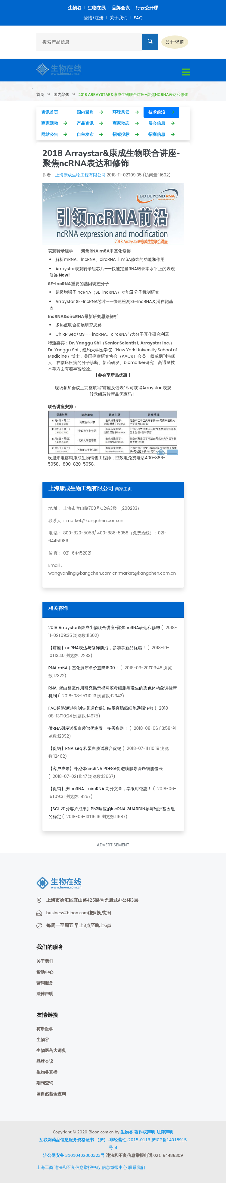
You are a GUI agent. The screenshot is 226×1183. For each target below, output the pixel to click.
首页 (40, 94)
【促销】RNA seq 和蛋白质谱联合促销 (85, 748)
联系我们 (136, 1167)
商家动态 (126, 123)
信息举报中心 (114, 1167)
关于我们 (119, 17)
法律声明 (44, 994)
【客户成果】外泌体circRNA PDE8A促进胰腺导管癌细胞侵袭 (105, 769)
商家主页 (123, 489)
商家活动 (54, 123)
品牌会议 (121, 8)
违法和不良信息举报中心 (77, 1167)
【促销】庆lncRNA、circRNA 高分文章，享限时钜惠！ (100, 789)
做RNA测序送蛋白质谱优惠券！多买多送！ (88, 728)
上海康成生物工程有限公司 (80, 175)
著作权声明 (144, 1132)
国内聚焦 (61, 94)
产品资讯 (90, 123)
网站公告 (54, 134)
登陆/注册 (93, 17)
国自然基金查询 (51, 1094)
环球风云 (126, 112)
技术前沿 (161, 112)
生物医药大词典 (51, 1050)
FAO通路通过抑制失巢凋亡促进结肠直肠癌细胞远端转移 (101, 708)
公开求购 (174, 41)
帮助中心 (44, 972)
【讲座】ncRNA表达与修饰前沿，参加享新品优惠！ (97, 648)
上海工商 (44, 1167)
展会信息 (161, 123)
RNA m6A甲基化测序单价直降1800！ (83, 668)
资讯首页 (54, 112)
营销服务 (44, 983)
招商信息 (161, 134)
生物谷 (75, 8)
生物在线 (97, 8)
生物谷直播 (46, 1072)
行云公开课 (147, 8)
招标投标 (126, 134)
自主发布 (90, 134)
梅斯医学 (44, 1029)
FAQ (138, 17)
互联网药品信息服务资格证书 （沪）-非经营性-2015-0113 (94, 1140)
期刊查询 (44, 1083)
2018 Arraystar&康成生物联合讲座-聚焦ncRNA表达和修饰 (104, 628)
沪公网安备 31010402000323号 (74, 1155)
